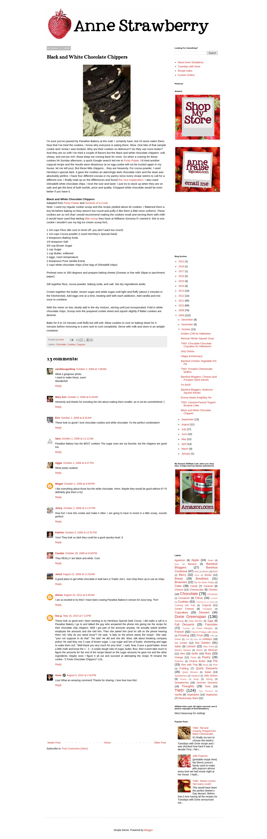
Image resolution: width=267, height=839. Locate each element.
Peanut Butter (197, 661)
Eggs (210, 620)
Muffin (195, 653)
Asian (210, 560)
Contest (214, 598)
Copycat (81, 344)
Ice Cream (181, 642)
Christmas (212, 594)
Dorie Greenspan (190, 616)
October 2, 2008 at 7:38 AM (91, 369)
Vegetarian (212, 694)
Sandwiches (181, 676)
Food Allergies (204, 628)
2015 (181, 281)
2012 (181, 295)
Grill (187, 639)
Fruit (200, 635)
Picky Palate (131, 160)
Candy (193, 586)
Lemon (191, 646)
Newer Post (54, 742)
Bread (179, 578)
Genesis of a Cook (96, 202)
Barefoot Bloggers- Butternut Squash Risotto (196, 391)
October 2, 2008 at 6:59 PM (79, 483)
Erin (57, 417)
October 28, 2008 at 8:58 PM (81, 553)
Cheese (179, 589)
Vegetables (193, 694)
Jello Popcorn (200, 755)
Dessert (204, 612)
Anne (58, 675)
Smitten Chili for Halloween (196, 333)
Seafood (195, 676)
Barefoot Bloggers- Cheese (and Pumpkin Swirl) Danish (199, 378)
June (185, 434)
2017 (181, 271)
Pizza (205, 665)
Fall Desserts (184, 624)
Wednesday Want (188, 698)
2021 (181, 261)
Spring (209, 679)
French (179, 632)
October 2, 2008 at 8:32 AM (76, 417)
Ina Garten (202, 642)
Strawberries (182, 682)
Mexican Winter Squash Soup (197, 338)
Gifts (212, 636)
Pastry (206, 657)
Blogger (148, 830)
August (186, 424)
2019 (181, 266)
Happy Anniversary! (191, 356)
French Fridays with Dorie (204, 632)
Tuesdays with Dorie (189, 66)
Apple (195, 560)
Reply (58, 385)
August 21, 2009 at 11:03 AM (79, 574)
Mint (182, 653)
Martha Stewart (183, 650)
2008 (181, 315)
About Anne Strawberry (191, 62)
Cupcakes (181, 612)
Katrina (59, 532)
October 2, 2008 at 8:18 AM (83, 397)
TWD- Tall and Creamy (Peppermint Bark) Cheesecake (204, 730)
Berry (182, 575)
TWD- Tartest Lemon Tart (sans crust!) (204, 782)
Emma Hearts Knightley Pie (196, 397)
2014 (181, 286)
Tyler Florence (206, 691)
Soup (196, 679)
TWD (179, 690)
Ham (196, 639)
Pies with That (189, 664)
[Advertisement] (221, 224)
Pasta (193, 657)
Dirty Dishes (187, 351)
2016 (181, 276)
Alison (59, 595)
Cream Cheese (184, 608)
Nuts (208, 653)
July (184, 429)
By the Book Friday (204, 582)
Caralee (59, 553)
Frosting (183, 635)
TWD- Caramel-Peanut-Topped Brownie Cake (198, 404)
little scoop (91, 218)
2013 (181, 290)
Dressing (179, 621)
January (186, 453)
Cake (178, 586)
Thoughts (188, 686)
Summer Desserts (207, 682)
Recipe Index (185, 70)
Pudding (183, 668)
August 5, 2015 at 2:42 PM (81, 675)
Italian (178, 646)
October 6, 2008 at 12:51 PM (81, 532)
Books (208, 574)
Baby (177, 564)
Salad (208, 672)
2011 (181, 300)
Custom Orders (186, 75)
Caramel (208, 586)
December (188, 319)
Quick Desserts (207, 668)
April (184, 444)
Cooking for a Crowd (205, 602)
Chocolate (61, 344)
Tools (208, 686)
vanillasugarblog (65, 369)
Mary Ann (61, 397)
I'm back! (186, 384)
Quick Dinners (190, 672)
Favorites (211, 624)
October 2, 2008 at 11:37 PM (79, 508)
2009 (181, 310)
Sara (58, 438)
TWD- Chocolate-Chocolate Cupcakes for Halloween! (196, 345)
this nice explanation (130, 179)
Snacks (183, 679)
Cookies (71, 344)
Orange (179, 657)
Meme (199, 650)
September (188, 419)
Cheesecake (197, 589)
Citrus (199, 598)
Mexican (212, 650)
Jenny (58, 508)
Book (197, 575)
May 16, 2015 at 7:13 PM (77, 615)
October (186, 329)
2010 (181, 305)
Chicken (213, 589)
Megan (59, 483)
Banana (192, 564)
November (188, 324)
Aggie (58, 463)
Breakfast (202, 578)
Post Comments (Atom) (75, 748)
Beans (205, 571)
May (184, 439)
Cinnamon (184, 598)
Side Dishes (211, 675)
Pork (215, 665)
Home (107, 742)
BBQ (196, 571)
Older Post (160, 742)
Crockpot (207, 609)
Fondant (186, 628)
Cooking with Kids (185, 605)
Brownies (181, 582)
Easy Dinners (196, 621)
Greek (178, 639)
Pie (215, 661)
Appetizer (180, 560)
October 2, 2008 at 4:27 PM (78, 463)
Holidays (207, 639)
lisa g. (58, 615)
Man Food (208, 646)
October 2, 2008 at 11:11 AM (77, 438)
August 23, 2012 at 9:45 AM (79, 595)
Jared (58, 574)
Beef (215, 571)
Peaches (179, 661)
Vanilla (178, 694)
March (185, 448)
